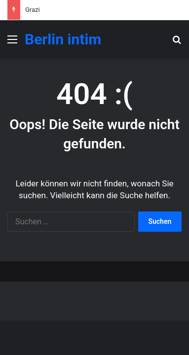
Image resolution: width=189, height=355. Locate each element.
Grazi (32, 9)
